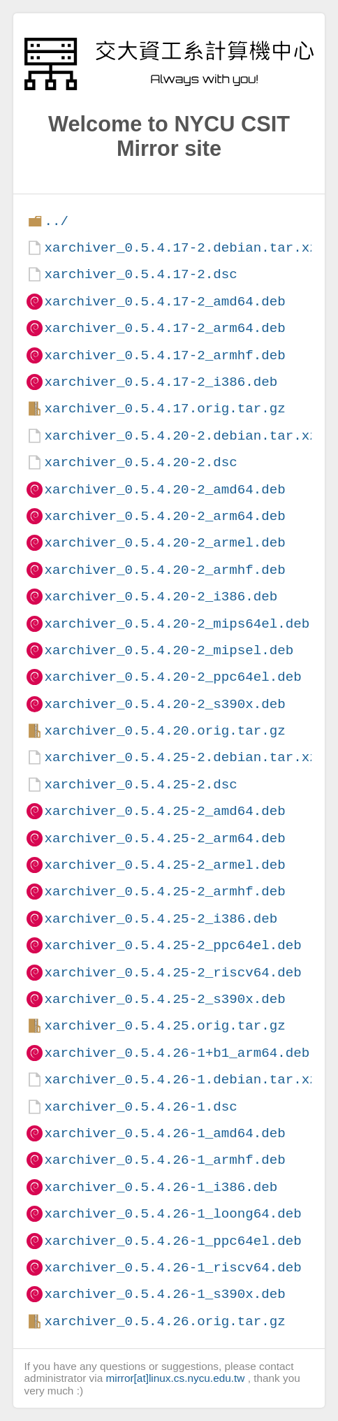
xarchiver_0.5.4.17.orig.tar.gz (164, 408)
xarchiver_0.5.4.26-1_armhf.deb (164, 1159)
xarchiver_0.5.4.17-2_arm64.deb (164, 328)
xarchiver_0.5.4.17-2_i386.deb (160, 382)
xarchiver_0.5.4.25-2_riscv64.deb (172, 972)
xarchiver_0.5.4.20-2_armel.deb (164, 542)
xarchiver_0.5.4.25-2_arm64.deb (164, 838)
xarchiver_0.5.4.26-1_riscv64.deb (172, 1267)
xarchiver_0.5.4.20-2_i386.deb (160, 596)
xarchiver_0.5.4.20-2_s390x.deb (164, 704)
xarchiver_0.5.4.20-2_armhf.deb (164, 570)
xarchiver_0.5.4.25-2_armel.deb (164, 865)
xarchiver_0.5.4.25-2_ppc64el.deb (172, 945)
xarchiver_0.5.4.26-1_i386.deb (160, 1187)
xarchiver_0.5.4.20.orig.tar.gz (164, 730)
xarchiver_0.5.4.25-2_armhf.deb (164, 891)
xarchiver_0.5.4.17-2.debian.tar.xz (180, 247)
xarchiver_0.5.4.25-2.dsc (140, 784)
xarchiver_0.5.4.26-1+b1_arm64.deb (176, 1053)
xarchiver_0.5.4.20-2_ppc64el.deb (172, 677)
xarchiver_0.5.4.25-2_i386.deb (160, 918)
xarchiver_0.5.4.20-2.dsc (140, 462)
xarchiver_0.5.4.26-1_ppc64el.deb (172, 1241)
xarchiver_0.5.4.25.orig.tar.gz (164, 1025)
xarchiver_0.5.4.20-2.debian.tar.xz (180, 435)
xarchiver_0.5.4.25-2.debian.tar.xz (180, 757)
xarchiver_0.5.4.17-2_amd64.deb (164, 301)
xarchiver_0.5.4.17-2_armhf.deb (164, 355)
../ (56, 221)
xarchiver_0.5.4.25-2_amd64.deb (164, 811)
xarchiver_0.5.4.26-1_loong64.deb (172, 1213)
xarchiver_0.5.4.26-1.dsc (140, 1106)
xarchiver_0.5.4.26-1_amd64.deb (164, 1133)
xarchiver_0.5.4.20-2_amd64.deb (164, 489)
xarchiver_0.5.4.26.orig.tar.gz (164, 1321)
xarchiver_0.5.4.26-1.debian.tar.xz (180, 1079)
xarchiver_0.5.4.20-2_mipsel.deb (168, 650)
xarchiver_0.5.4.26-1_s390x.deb (164, 1294)
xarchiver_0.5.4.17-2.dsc (140, 274)
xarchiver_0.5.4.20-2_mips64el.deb (176, 623)
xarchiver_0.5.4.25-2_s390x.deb (164, 999)
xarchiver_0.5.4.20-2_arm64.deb (164, 516)
